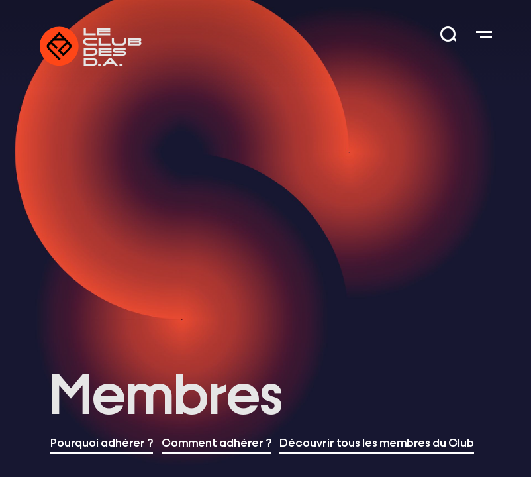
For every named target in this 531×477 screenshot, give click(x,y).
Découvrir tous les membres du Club (376, 442)
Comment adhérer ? (216, 442)
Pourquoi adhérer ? (101, 442)
